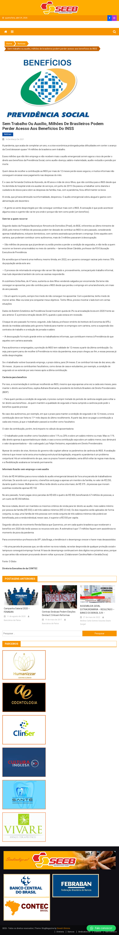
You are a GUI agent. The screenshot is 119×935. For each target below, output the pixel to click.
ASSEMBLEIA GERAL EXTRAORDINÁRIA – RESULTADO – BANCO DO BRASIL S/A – (97, 609)
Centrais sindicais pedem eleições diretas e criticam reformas (58, 613)
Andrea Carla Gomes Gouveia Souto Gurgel (95, 622)
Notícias (7, 134)
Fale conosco (111, 932)
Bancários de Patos (12, 620)
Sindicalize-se (84, 932)
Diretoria (60, 932)
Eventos (97, 932)
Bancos (71, 932)
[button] (101, 928)
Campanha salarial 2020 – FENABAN (17, 610)
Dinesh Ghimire (63, 928)
